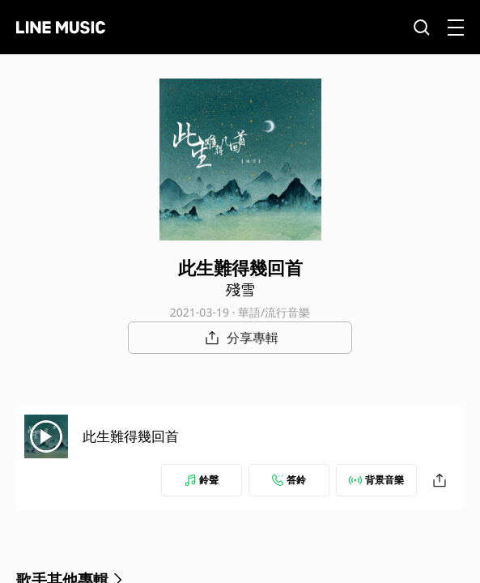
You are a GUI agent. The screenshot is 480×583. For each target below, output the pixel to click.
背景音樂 (376, 480)
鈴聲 (202, 480)
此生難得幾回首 (131, 436)
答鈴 (289, 480)
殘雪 (240, 289)
